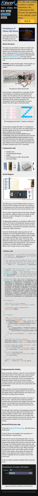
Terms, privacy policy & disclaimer (28, 491)
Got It (27, 21)
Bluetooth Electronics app (13, 56)
